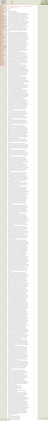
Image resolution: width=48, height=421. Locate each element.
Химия (1, 39)
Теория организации (3, 48)
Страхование (2, 58)
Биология (1, 13)
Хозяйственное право (3, 45)
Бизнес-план (2, 12)
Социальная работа (3, 64)
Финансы (1, 43)
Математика (2, 34)
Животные (1, 22)
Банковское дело (2, 10)
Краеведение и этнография (2, 28)
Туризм (1, 52)
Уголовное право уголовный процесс (2, 37)
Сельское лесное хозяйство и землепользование (2, 63)
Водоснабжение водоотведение (2, 15)
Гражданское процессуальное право (3, 21)
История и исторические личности (3, 25)
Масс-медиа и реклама (3, 33)
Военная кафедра (2, 16)
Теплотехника (2, 49)
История (1, 60)
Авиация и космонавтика (2, 5)
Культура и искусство (3, 30)
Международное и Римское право (2, 36)
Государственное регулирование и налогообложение (2, 19)
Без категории (2, 41)
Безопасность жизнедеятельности (2, 11)
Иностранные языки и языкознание (3, 23)
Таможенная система (3, 46)
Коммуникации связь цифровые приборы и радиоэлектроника (3, 27)
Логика (1, 31)
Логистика (1, 32)
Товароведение (2, 50)
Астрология (2, 9)
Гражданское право (3, 20)
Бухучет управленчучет (2, 14)
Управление (2, 54)
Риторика (1, 56)
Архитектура (2, 8)
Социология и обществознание (2, 65)
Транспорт (1, 51)
